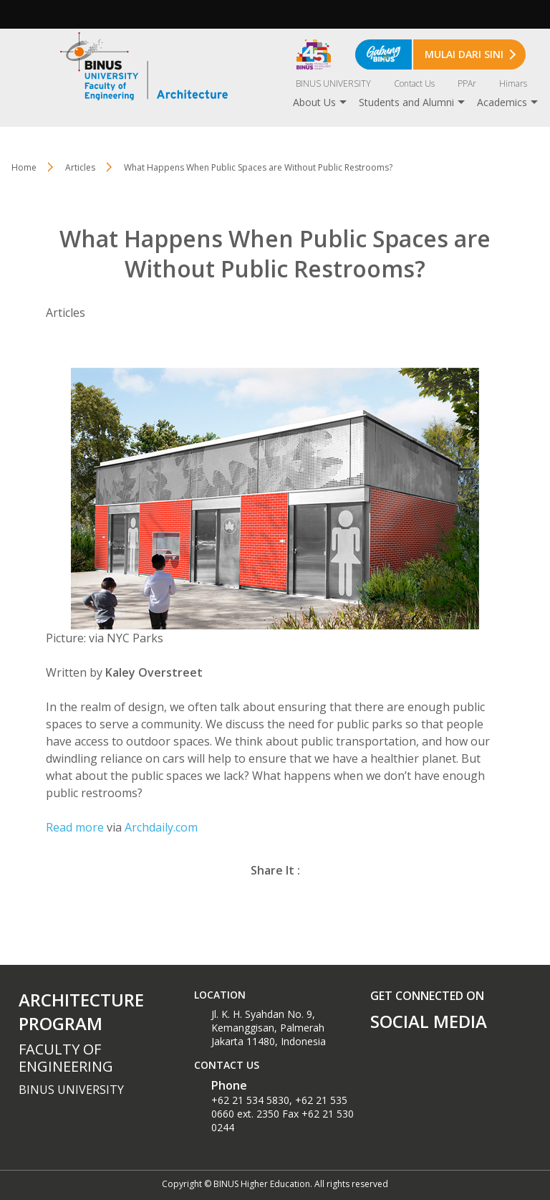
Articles (80, 167)
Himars (513, 83)
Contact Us (414, 83)
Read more (75, 827)
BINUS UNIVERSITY (333, 83)
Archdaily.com (161, 827)
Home (24, 167)
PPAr (467, 83)
